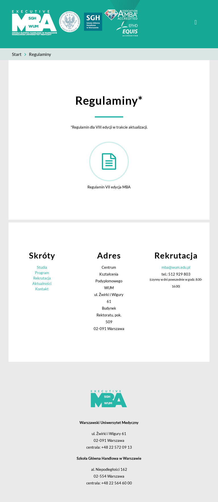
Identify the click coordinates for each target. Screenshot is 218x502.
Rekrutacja (42, 278)
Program (42, 272)
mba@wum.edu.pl (176, 267)
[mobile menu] (195, 22)
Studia (42, 267)
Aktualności (41, 283)
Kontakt (42, 289)
